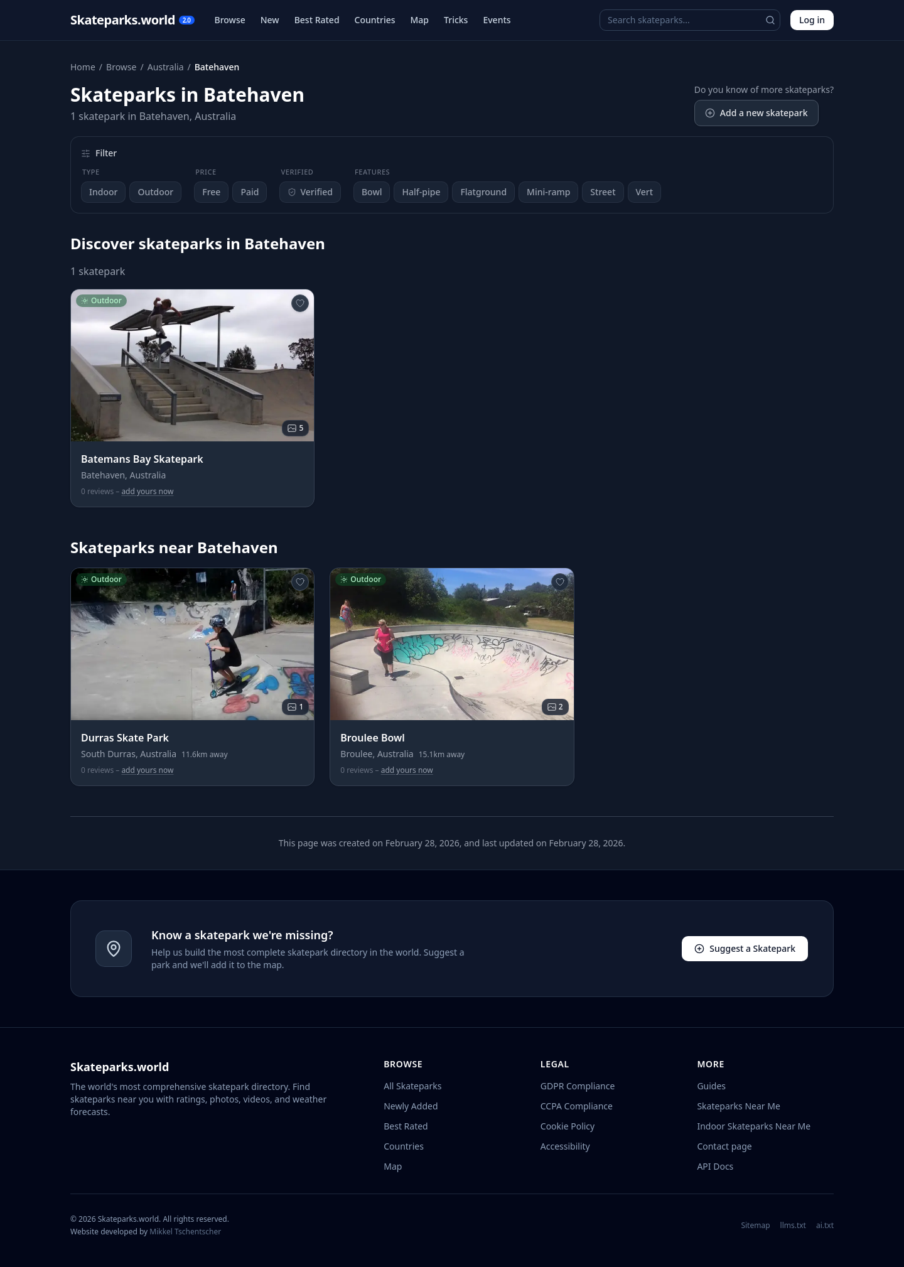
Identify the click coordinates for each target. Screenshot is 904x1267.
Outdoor (155, 192)
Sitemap (755, 1226)
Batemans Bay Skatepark (142, 459)
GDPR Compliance (578, 1086)
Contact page (724, 1146)
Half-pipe (421, 192)
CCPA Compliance (577, 1106)
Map (420, 20)
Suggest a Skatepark (744, 948)
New (270, 20)
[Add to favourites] (300, 303)
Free (211, 192)
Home (82, 67)
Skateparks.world (132, 19)
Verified (310, 192)
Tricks (456, 20)
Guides (711, 1086)
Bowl (372, 192)
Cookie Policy (568, 1126)
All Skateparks (412, 1086)
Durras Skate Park (125, 738)
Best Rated (317, 20)
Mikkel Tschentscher (185, 1231)
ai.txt (825, 1226)
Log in (812, 20)
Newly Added (411, 1106)
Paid (249, 192)
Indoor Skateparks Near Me (753, 1126)
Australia (166, 67)
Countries (375, 20)
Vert (645, 192)
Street (602, 192)
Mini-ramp (548, 192)
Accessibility (565, 1146)
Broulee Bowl (372, 738)
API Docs (715, 1166)
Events (496, 20)
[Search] (770, 20)
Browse (230, 20)
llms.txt (793, 1226)
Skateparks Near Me (738, 1106)
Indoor (103, 192)
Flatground (483, 192)
